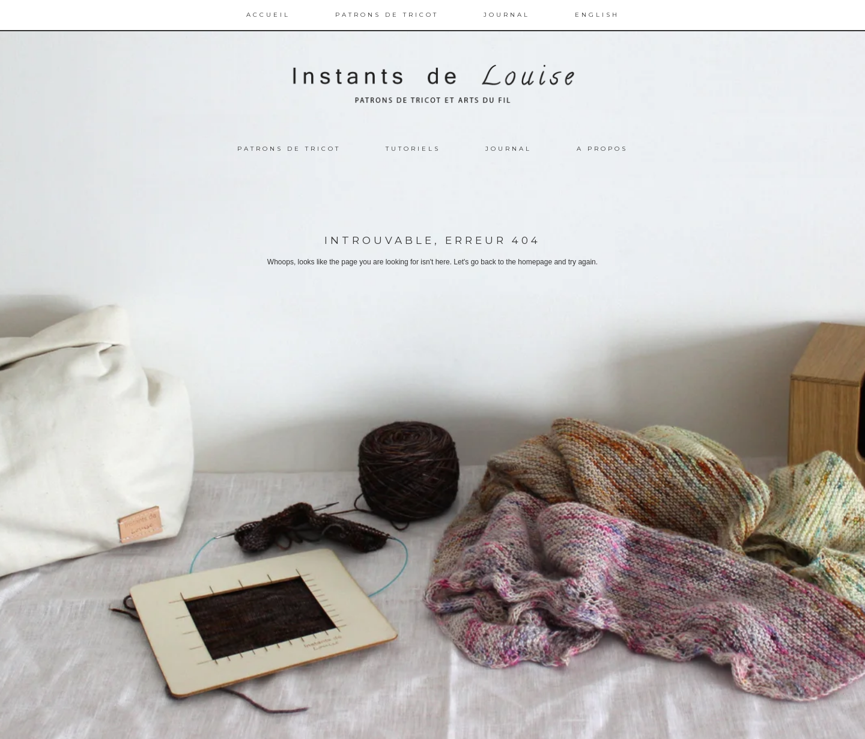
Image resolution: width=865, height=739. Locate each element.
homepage (535, 262)
